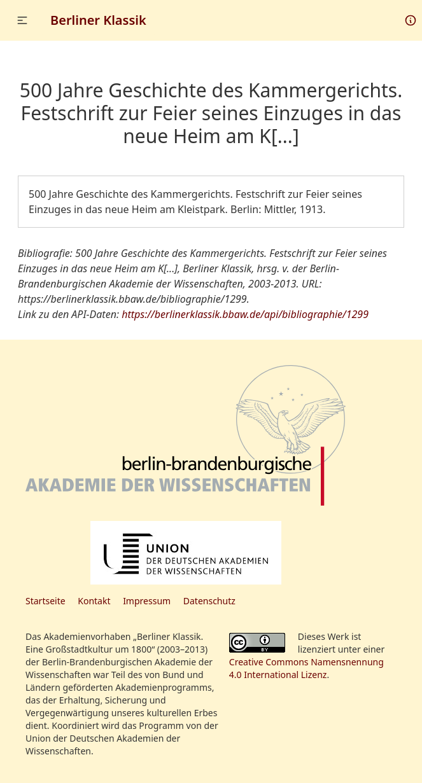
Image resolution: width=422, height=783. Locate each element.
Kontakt (94, 601)
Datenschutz (209, 601)
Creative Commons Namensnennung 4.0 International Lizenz (306, 668)
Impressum (147, 601)
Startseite (45, 601)
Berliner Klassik (98, 20)
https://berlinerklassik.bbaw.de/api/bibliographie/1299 (245, 314)
